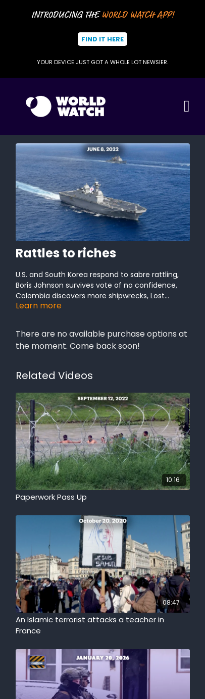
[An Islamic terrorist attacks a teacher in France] (103, 625)
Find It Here (102, 39)
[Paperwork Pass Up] (103, 497)
